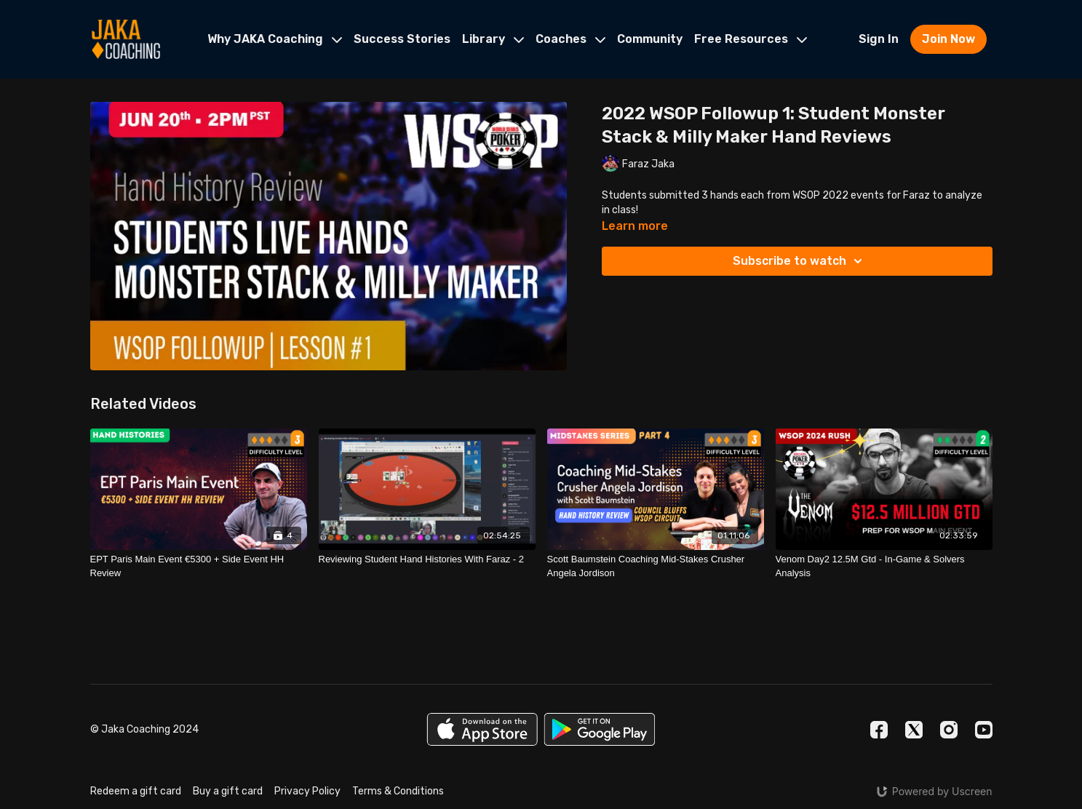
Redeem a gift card (135, 791)
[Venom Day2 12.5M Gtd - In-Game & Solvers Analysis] (884, 566)
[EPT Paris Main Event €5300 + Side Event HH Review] (198, 566)
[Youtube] (984, 729)
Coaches (570, 39)
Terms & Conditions (398, 791)
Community (650, 39)
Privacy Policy (307, 791)
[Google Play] (600, 729)
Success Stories (402, 39)
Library (493, 39)
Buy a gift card (228, 791)
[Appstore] (482, 729)
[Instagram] (949, 729)
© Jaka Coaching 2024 (144, 730)
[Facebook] (879, 729)
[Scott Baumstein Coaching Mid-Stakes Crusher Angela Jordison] (655, 566)
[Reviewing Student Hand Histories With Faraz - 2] (427, 559)
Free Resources (750, 39)
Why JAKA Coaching (274, 39)
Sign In (879, 39)
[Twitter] (914, 729)
